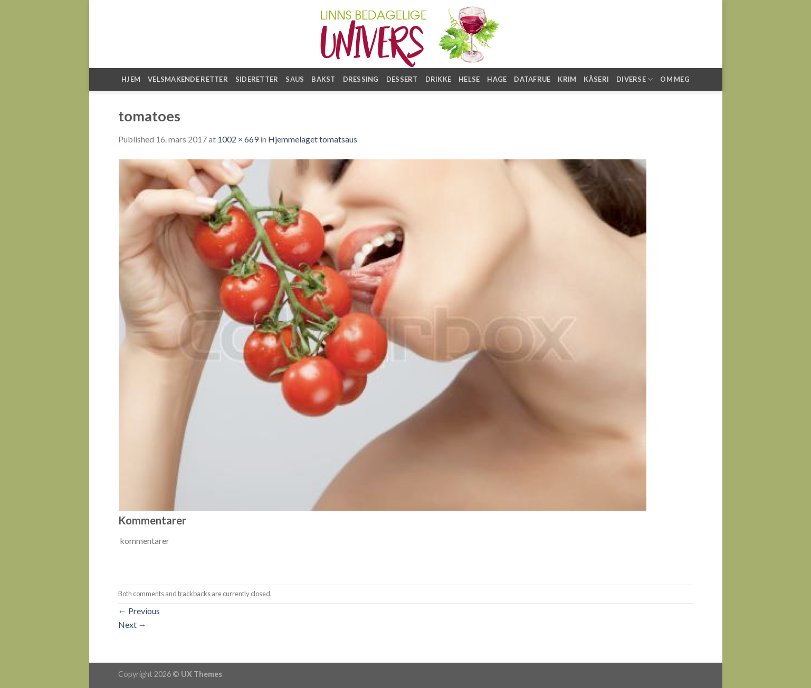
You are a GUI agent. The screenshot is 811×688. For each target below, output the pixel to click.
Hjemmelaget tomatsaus (312, 139)
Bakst (323, 79)
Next (132, 624)
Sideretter (257, 79)
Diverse (634, 79)
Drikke (438, 79)
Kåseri (596, 79)
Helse (469, 79)
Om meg (675, 79)
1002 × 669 (238, 139)
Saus (294, 79)
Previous (139, 611)
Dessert (402, 79)
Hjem (130, 79)
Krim (567, 79)
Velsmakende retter (188, 79)
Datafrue (532, 79)
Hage (497, 79)
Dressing (361, 79)
